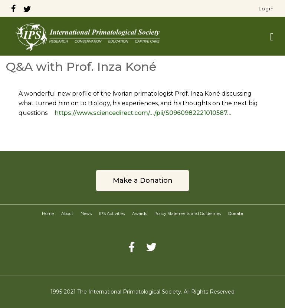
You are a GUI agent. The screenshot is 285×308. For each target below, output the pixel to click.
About (67, 213)
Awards (139, 213)
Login (266, 8)
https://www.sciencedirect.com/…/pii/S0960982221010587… (143, 112)
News (86, 213)
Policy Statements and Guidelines (187, 213)
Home (48, 213)
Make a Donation (143, 180)
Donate (235, 213)
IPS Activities (112, 213)
